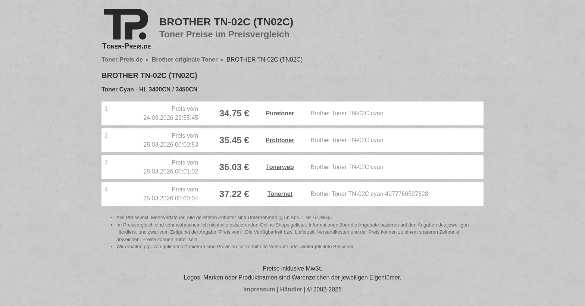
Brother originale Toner (185, 59)
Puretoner (280, 113)
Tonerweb (280, 167)
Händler (291, 289)
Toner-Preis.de (122, 59)
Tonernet (280, 194)
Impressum (259, 289)
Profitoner (280, 140)
